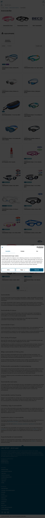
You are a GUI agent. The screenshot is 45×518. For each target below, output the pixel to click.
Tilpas (22, 269)
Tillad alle (36, 269)
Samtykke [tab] (7, 251)
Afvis (8, 269)
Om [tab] (37, 251)
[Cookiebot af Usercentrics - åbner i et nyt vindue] (37, 247)
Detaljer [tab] (22, 251)
